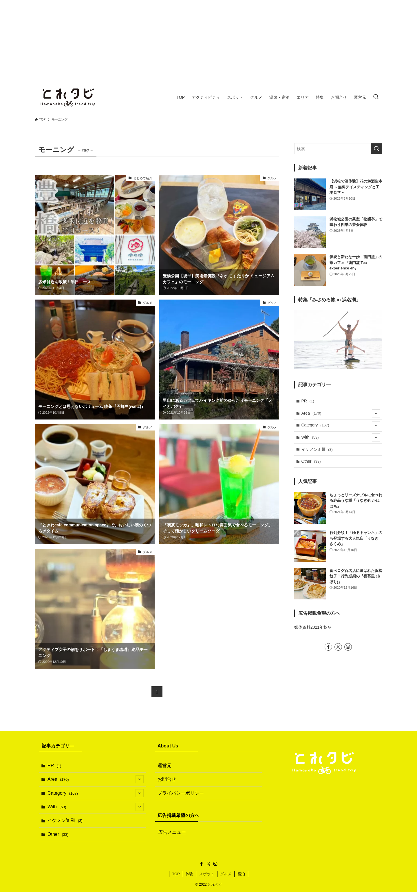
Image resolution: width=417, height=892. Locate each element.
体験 (189, 874)
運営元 (164, 765)
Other (311, 461)
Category (340, 425)
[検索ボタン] (376, 97)
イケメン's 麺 (317, 449)
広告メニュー (172, 832)
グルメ (225, 874)
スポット (206, 874)
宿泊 (241, 874)
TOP (176, 874)
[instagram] (348, 647)
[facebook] (328, 647)
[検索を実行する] (376, 148)
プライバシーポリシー (181, 793)
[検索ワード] (338, 148)
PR (307, 401)
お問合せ (167, 779)
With (340, 437)
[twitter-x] (338, 647)
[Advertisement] (208, 40)
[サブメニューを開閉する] (376, 413)
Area (340, 413)
